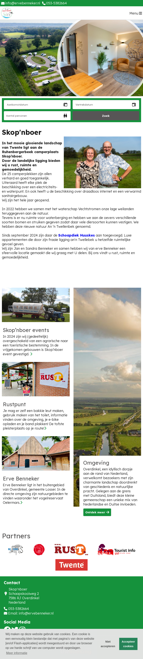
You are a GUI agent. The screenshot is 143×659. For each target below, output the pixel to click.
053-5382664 (18, 609)
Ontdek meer (97, 512)
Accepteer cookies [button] (128, 644)
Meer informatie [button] (16, 653)
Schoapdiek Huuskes (76, 235)
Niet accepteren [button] (108, 644)
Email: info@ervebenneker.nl (31, 613)
